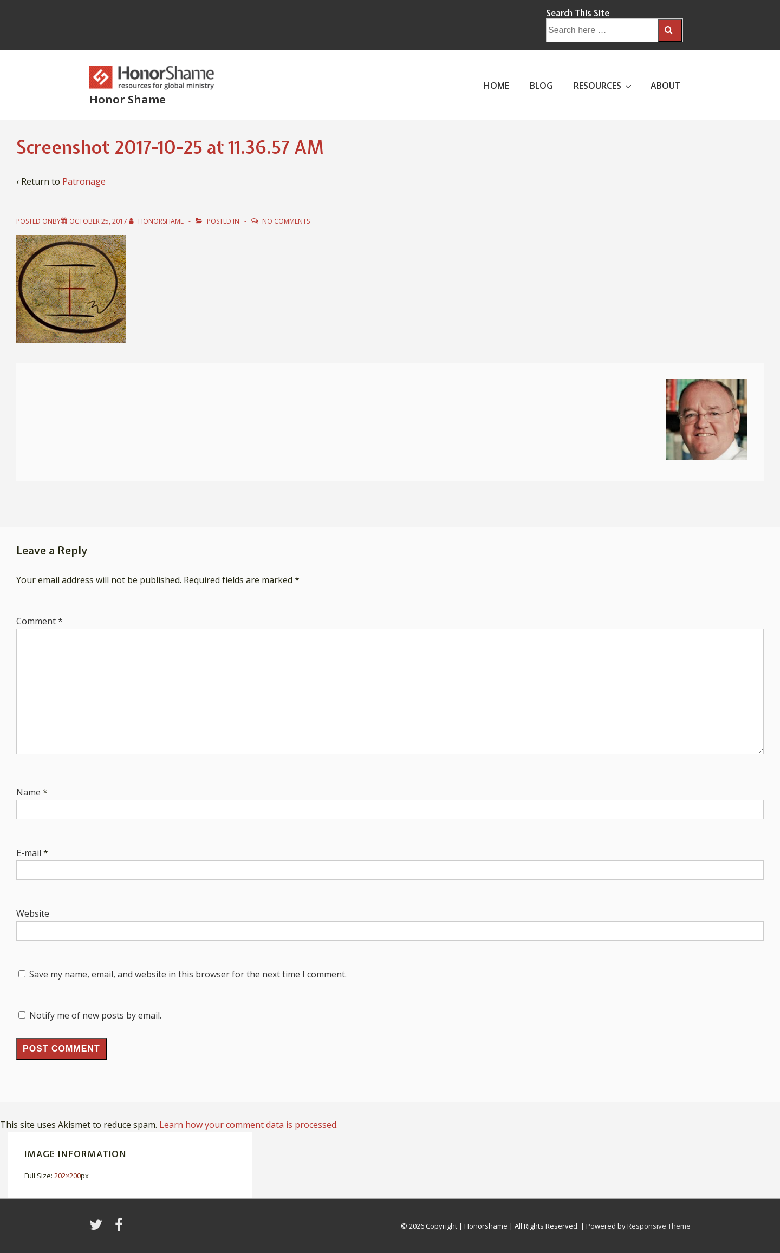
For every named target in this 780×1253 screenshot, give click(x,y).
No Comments (286, 221)
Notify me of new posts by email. (95, 1015)
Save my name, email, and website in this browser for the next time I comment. (188, 974)
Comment (39, 621)
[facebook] (120, 1228)
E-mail (28, 853)
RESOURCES (604, 85)
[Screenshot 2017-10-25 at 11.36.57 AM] (98, 221)
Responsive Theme (659, 1226)
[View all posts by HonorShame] (157, 221)
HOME (496, 86)
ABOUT (666, 86)
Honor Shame (127, 99)
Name (28, 792)
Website (32, 913)
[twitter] (98, 1228)
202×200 (67, 1175)
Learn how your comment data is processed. (248, 1125)
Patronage (84, 181)
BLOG (541, 86)
